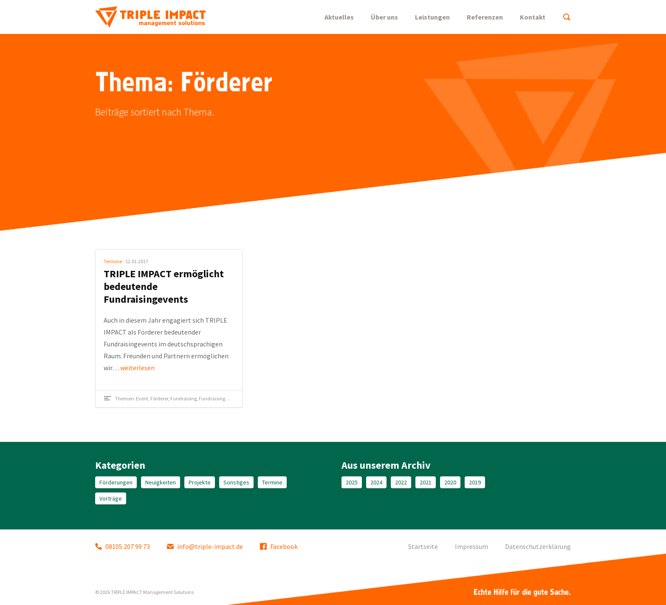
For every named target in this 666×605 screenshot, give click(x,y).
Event (142, 398)
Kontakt (532, 17)
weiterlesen (137, 367)
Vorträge (110, 498)
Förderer (159, 398)
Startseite (423, 546)
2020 (450, 482)
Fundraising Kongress (222, 398)
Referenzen (485, 17)
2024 (376, 482)
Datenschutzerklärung (538, 546)
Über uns (384, 17)
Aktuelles (339, 17)
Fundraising (183, 398)
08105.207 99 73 (122, 546)
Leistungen (432, 17)
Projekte (200, 482)
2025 (352, 482)
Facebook (279, 546)
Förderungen (116, 482)
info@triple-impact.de (205, 546)
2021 (426, 482)
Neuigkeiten (160, 482)
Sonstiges (236, 482)
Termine (113, 261)
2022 (401, 482)
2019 (475, 482)
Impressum (471, 546)
